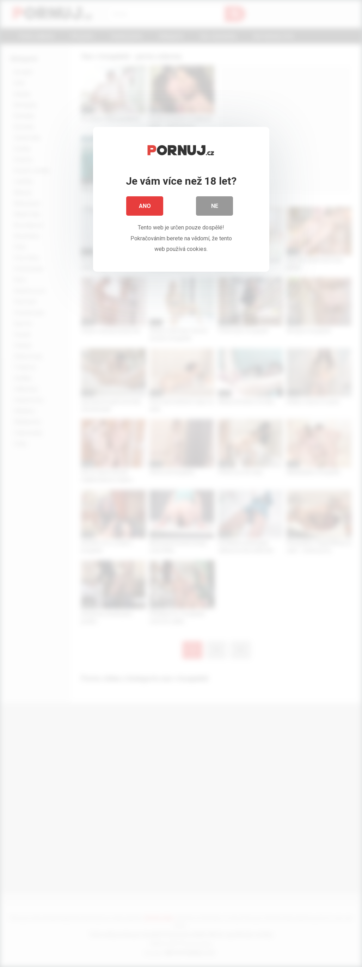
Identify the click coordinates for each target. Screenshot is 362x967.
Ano (145, 207)
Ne (214, 207)
